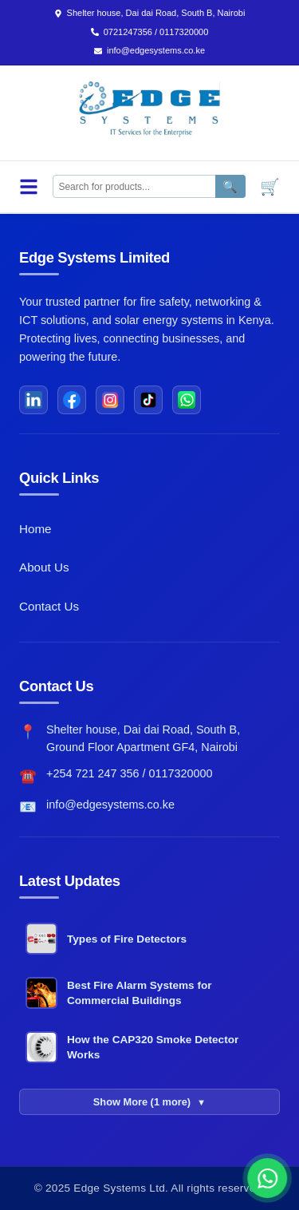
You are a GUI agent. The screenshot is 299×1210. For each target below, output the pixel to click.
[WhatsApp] (186, 400)
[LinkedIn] (33, 400)
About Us (44, 567)
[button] (273, 1178)
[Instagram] (110, 400)
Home (35, 529)
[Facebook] (71, 400)
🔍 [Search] (230, 186)
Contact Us (49, 606)
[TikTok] (148, 400)
